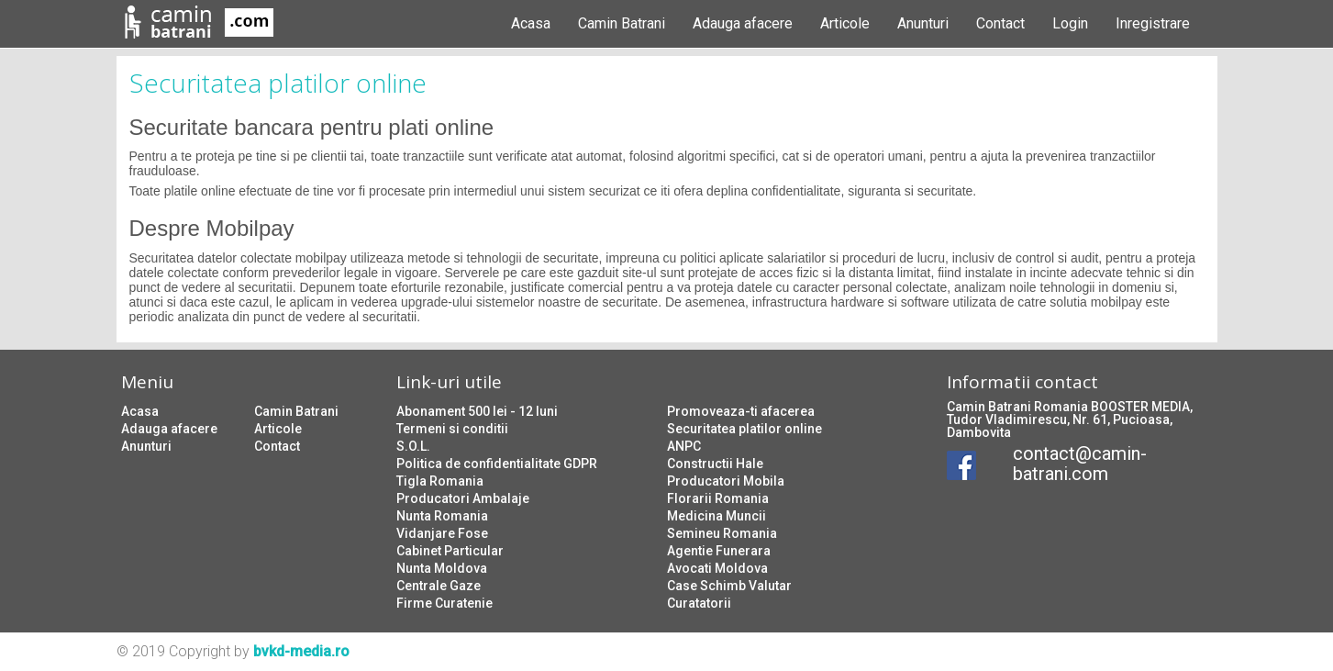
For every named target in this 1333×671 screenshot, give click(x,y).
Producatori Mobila (725, 481)
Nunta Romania (442, 515)
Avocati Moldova (717, 568)
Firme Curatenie (444, 603)
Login (1070, 23)
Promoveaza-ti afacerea (741, 411)
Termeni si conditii (452, 428)
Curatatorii (699, 603)
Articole (845, 23)
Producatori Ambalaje (462, 498)
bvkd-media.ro (301, 651)
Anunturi (923, 23)
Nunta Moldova (441, 568)
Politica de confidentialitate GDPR (496, 463)
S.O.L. (413, 446)
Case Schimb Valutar (729, 585)
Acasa (530, 23)
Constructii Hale (715, 463)
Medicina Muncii (716, 515)
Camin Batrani (621, 23)
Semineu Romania (722, 533)
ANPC (684, 446)
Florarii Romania (718, 498)
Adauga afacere (743, 23)
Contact (1000, 23)
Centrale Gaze (438, 585)
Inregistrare (1153, 23)
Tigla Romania (439, 481)
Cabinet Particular (450, 550)
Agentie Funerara (719, 550)
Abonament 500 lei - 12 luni (477, 411)
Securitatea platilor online (744, 428)
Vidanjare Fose (442, 533)
